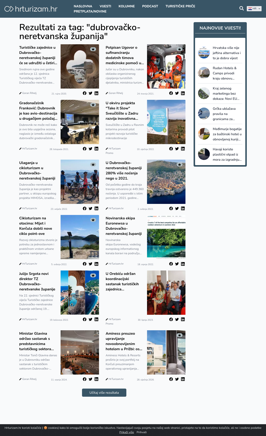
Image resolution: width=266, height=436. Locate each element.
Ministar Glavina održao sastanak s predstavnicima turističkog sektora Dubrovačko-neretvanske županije (37, 341)
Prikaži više (126, 432)
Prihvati (141, 432)
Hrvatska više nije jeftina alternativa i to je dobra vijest (227, 53)
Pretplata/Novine (90, 11)
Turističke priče (180, 6)
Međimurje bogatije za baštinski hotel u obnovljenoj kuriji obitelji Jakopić (227, 134)
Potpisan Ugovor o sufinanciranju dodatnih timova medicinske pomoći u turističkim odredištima (123, 55)
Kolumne (127, 6)
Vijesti (105, 6)
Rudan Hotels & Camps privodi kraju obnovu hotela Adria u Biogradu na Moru (226, 73)
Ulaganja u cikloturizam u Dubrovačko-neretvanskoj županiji (37, 170)
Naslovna (83, 6)
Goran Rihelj (29, 93)
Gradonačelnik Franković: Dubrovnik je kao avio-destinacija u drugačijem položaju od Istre (38, 111)
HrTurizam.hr (29, 148)
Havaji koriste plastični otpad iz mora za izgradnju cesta (226, 154)
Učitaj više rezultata (104, 392)
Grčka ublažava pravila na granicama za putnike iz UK (224, 114)
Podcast (150, 6)
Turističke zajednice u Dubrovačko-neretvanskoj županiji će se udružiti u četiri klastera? (37, 55)
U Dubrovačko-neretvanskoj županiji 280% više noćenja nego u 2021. (124, 170)
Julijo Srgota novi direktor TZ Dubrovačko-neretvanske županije (37, 281)
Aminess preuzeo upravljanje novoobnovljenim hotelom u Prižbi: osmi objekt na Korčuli (125, 341)
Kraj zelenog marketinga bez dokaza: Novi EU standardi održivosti (227, 93)
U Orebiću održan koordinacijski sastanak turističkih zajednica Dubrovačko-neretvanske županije (124, 281)
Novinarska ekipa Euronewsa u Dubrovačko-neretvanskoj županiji (124, 226)
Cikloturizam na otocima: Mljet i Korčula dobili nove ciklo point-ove (35, 226)
